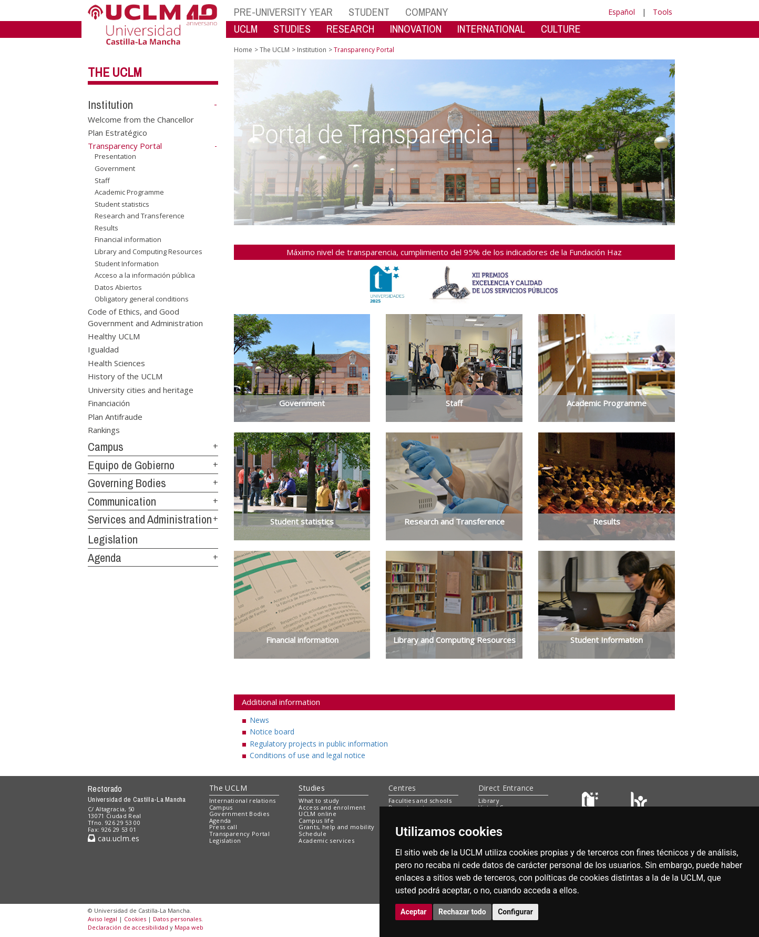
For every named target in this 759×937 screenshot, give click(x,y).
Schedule (312, 834)
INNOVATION (416, 29)
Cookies (135, 919)
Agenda (104, 558)
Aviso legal (102, 919)
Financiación (109, 403)
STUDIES (292, 29)
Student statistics (122, 204)
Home (243, 49)
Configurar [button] (515, 912)
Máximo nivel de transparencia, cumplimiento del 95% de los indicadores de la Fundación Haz (454, 252)
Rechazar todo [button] (462, 912)
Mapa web (189, 927)
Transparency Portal (239, 834)
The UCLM (115, 72)
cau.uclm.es (113, 838)
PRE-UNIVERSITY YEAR (283, 12)
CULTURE (561, 29)
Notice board (272, 732)
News (259, 720)
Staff (102, 180)
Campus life (316, 820)
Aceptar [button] (414, 912)
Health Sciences (116, 362)
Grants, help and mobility (336, 827)
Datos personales (177, 919)
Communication (122, 501)
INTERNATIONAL (491, 29)
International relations (242, 800)
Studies (312, 788)
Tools (662, 12)
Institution (110, 105)
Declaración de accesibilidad (128, 927)
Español (621, 12)
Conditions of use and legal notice (307, 755)
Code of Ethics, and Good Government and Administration (145, 317)
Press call (223, 827)
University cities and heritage (140, 389)
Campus (106, 447)
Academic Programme (129, 192)
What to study (319, 800)
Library (488, 800)
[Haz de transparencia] (591, 803)
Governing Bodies (127, 483)
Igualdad (103, 349)
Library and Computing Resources (148, 251)
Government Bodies (239, 814)
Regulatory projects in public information (319, 744)
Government (115, 168)
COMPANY (426, 12)
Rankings (104, 429)
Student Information (127, 263)
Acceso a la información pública (145, 275)
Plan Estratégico (117, 132)
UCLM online (317, 814)
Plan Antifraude (115, 416)
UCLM (246, 29)
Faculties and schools (420, 800)
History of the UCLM (125, 376)
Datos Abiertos (118, 287)
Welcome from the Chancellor (141, 119)
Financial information (128, 239)
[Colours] (638, 803)
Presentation (115, 156)
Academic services (326, 840)
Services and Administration (150, 519)
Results (106, 228)
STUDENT (368, 12)
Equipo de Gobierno (131, 465)
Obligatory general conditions (142, 299)
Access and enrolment (332, 807)
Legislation (113, 539)
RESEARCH (350, 29)
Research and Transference (139, 215)
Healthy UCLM (114, 336)
